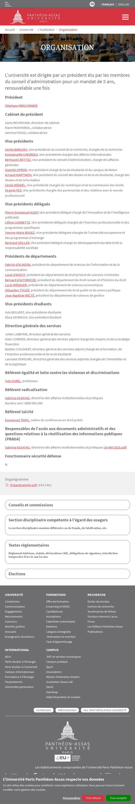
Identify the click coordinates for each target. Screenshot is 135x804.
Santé (49, 684)
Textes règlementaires (29, 541)
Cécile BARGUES (16, 149)
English (123, 4)
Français (108, 4)
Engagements (13, 608)
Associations (54, 669)
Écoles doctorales (98, 598)
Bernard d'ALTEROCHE (20, 278)
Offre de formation (57, 598)
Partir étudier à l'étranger (20, 658)
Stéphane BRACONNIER (21, 105)
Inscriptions (53, 613)
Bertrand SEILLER (17, 241)
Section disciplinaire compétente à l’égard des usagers (58, 516)
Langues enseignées (58, 628)
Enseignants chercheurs (19, 633)
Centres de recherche (101, 603)
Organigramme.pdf (23, 481)
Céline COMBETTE (17, 221)
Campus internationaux (19, 669)
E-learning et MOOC (58, 603)
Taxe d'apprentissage (59, 638)
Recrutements (13, 613)
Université (26, 29)
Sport (49, 663)
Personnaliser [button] (72, 798)
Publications (95, 628)
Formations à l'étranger (19, 674)
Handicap (52, 689)
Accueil (10, 29)
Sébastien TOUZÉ (17, 288)
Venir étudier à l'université (21, 663)
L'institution (46, 29)
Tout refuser (93, 798)
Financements (13, 679)
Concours (11, 618)
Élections (17, 570)
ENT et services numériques (63, 653)
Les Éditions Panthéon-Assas (105, 623)
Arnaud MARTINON (18, 174)
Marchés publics (15, 623)
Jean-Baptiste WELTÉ (19, 293)
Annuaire (10, 628)
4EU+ (8, 653)
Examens (51, 623)
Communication (15, 603)
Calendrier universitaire (60, 618)
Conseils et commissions (31, 501)
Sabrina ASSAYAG (17, 395)
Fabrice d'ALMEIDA (18, 263)
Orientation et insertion (61, 633)
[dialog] (67, 789)
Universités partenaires (19, 684)
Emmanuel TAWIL (17, 417)
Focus (91, 618)
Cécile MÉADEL (15, 184)
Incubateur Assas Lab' (59, 679)
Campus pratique (57, 658)
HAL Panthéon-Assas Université (104, 707)
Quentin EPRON (16, 169)
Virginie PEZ (13, 189)
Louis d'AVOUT (15, 273)
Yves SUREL (13, 378)
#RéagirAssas (67, 707)
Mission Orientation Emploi (62, 674)
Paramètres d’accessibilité (92, 4)
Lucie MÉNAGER (16, 283)
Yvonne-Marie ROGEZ (20, 231)
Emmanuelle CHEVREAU (21, 154)
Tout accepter (118, 798)
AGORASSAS (43, 707)
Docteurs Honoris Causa (102, 613)
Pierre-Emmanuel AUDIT (22, 211)
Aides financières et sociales (63, 694)
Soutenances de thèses (102, 608)
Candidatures (54, 608)
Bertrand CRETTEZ (18, 159)
